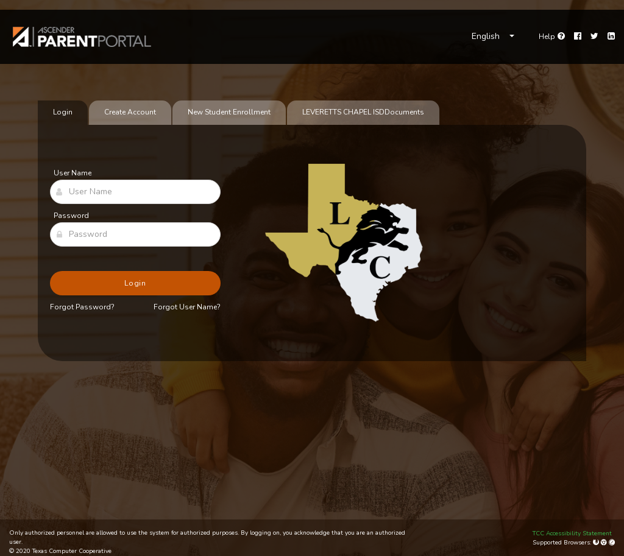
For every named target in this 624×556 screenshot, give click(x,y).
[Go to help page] (552, 36)
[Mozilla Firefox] (597, 542)
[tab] (363, 112)
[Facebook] (577, 36)
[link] (82, 37)
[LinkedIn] (611, 36)
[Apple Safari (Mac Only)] (612, 542)
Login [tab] (63, 112)
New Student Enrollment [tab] (229, 112)
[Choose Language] (493, 36)
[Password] (135, 234)
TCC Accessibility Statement (572, 533)
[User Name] (135, 192)
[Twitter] (594, 36)
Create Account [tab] (130, 112)
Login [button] (135, 283)
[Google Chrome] (605, 542)
